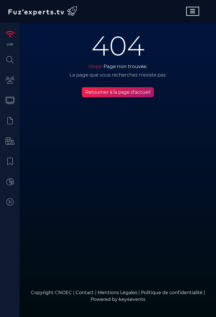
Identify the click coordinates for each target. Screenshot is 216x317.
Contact (85, 292)
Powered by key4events (118, 299)
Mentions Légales (117, 292)
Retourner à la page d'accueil (117, 92)
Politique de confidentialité (171, 292)
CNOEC (63, 292)
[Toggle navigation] (192, 11)
